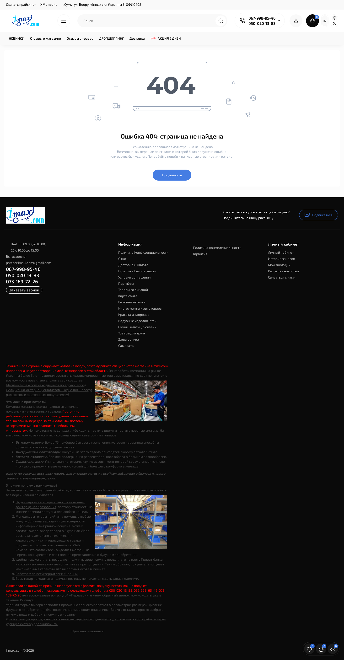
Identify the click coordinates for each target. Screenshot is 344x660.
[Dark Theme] (334, 23)
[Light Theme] (334, 18)
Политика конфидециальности (217, 248)
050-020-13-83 (261, 23)
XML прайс (48, 4)
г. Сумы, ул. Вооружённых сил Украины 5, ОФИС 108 (101, 4)
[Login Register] (296, 20)
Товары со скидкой (133, 290)
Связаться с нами (282, 277)
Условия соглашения (134, 277)
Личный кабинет (281, 252)
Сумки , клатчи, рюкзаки (137, 327)
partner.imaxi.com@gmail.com (28, 263)
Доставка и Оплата (133, 265)
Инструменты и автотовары (140, 308)
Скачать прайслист (21, 4)
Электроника (128, 339)
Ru (325, 20)
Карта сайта (127, 296)
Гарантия (200, 254)
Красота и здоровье (133, 314)
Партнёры (126, 283)
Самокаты (126, 345)
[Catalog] (63, 20)
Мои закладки (279, 265)
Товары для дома (131, 333)
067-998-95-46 (261, 18)
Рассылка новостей (283, 271)
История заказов (281, 259)
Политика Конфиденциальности (143, 252)
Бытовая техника (131, 302)
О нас (122, 259)
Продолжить (172, 175)
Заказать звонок (24, 290)
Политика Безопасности (137, 271)
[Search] (220, 21)
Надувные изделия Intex (137, 321)
